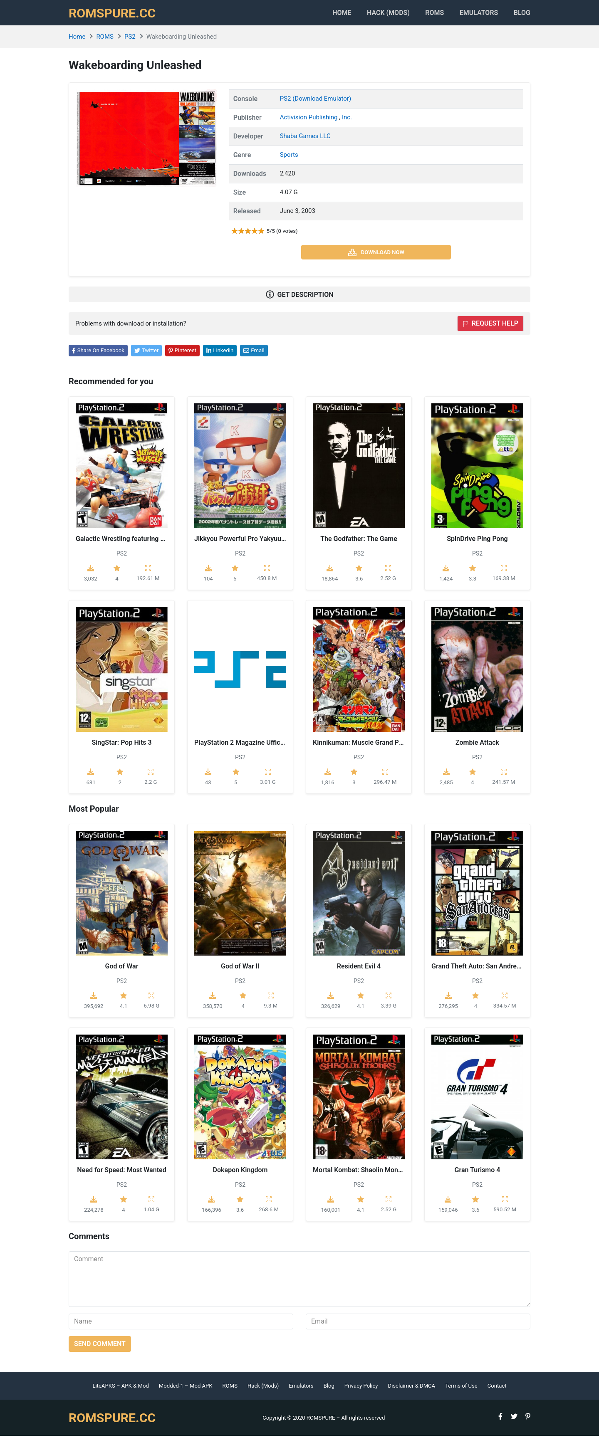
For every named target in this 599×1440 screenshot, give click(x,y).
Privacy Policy (361, 1390)
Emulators (474, 15)
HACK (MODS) (375, 15)
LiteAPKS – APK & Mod (120, 1390)
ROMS (425, 15)
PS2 (130, 41)
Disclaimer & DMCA (412, 1390)
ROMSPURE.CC (115, 15)
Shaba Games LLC (305, 140)
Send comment (100, 1348)
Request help (490, 328)
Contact (497, 1390)
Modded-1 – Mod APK (186, 1390)
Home (324, 15)
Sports (289, 159)
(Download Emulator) (321, 102)
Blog (522, 15)
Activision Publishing (309, 121)
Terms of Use (461, 1390)
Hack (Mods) (263, 1390)
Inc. (347, 121)
